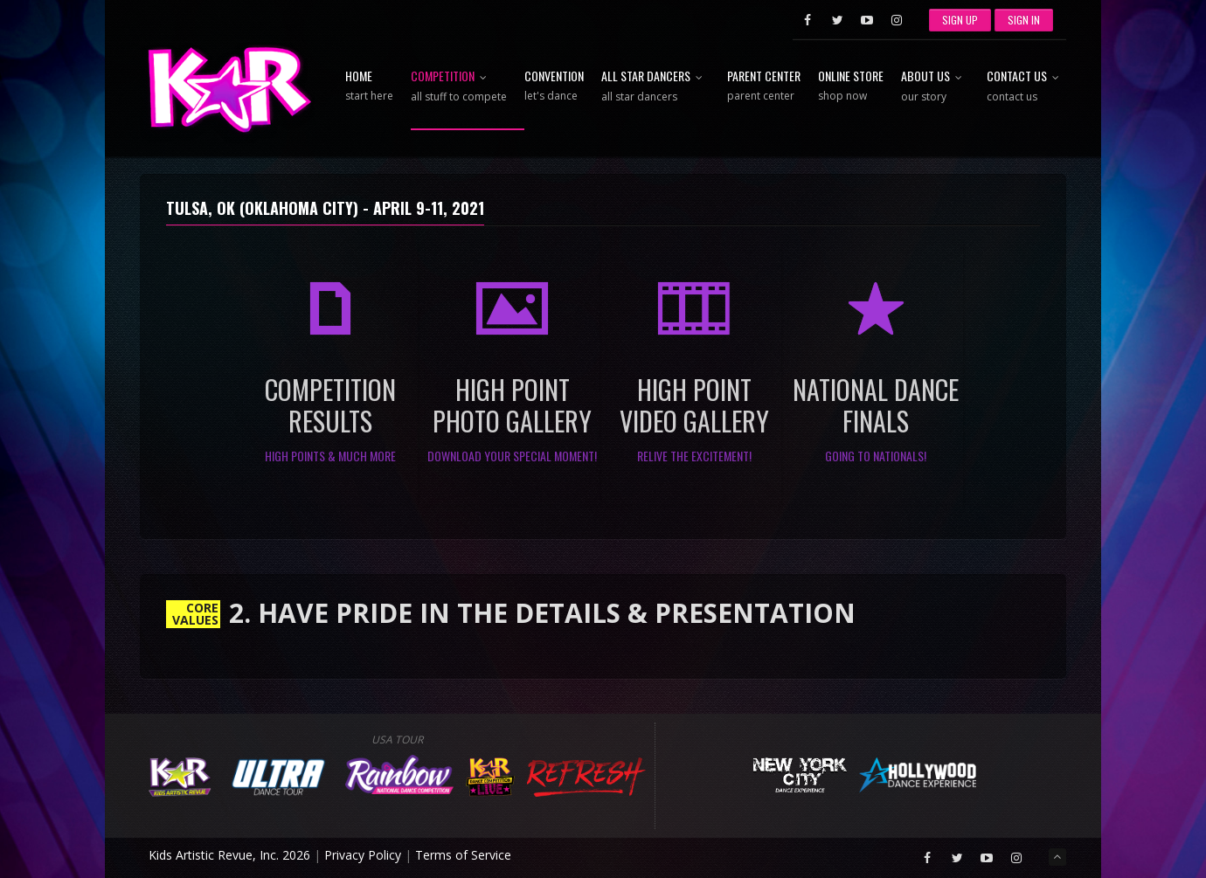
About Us (935, 87)
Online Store (851, 86)
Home (369, 86)
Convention (554, 86)
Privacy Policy (362, 855)
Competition (459, 87)
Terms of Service (463, 855)
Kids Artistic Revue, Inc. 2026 (229, 855)
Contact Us (1026, 87)
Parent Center (764, 86)
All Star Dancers (655, 87)
